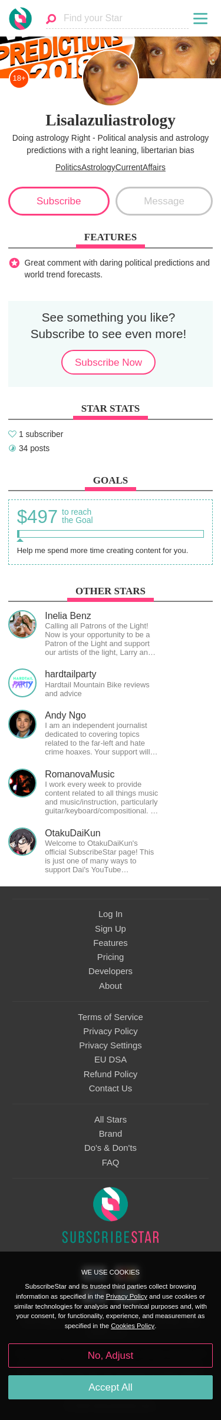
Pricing (110, 957)
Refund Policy (111, 1074)
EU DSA (110, 1059)
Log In (110, 914)
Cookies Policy (132, 1325)
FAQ (111, 1162)
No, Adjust (110, 1355)
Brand (111, 1133)
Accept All (110, 1387)
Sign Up (110, 929)
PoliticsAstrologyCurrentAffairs (110, 167)
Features (110, 943)
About (110, 986)
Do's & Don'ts (110, 1148)
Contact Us (110, 1088)
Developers (110, 971)
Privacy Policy (110, 1031)
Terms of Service (110, 1017)
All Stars (110, 1119)
